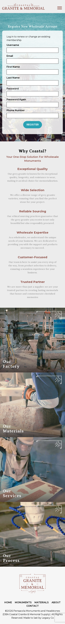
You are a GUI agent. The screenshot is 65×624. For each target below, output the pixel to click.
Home (8, 602)
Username (13, 45)
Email (10, 56)
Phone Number (16, 110)
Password (13, 88)
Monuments (23, 602)
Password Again (16, 99)
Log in (10, 36)
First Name (13, 66)
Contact (32, 606)
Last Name (13, 77)
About (56, 602)
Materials (42, 602)
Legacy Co (48, 617)
